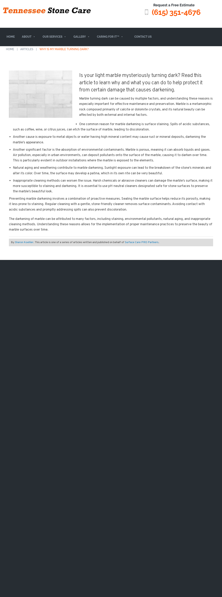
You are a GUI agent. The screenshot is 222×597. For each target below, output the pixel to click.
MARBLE (50, 289)
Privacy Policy (117, 477)
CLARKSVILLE (133, 321)
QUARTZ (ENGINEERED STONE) (53, 374)
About (29, 36)
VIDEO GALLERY (91, 305)
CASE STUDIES (90, 289)
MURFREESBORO (135, 329)
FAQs (6, 311)
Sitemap (100, 477)
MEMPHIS (130, 297)
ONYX (48, 321)
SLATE (48, 361)
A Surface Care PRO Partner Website (111, 483)
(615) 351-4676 (176, 12)
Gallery (81, 36)
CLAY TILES (51, 353)
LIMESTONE (52, 297)
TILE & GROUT (54, 388)
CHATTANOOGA (134, 313)
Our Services (54, 36)
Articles (26, 49)
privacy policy (130, 456)
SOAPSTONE (52, 337)
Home (11, 36)
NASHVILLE (131, 289)
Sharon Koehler (24, 242)
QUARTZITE (52, 313)
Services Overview (18, 304)
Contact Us (143, 36)
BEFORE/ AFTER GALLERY (98, 297)
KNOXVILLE (131, 305)
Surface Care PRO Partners (141, 242)
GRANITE (50, 329)
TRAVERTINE (53, 305)
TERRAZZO (51, 345)
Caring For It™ (110, 36)
